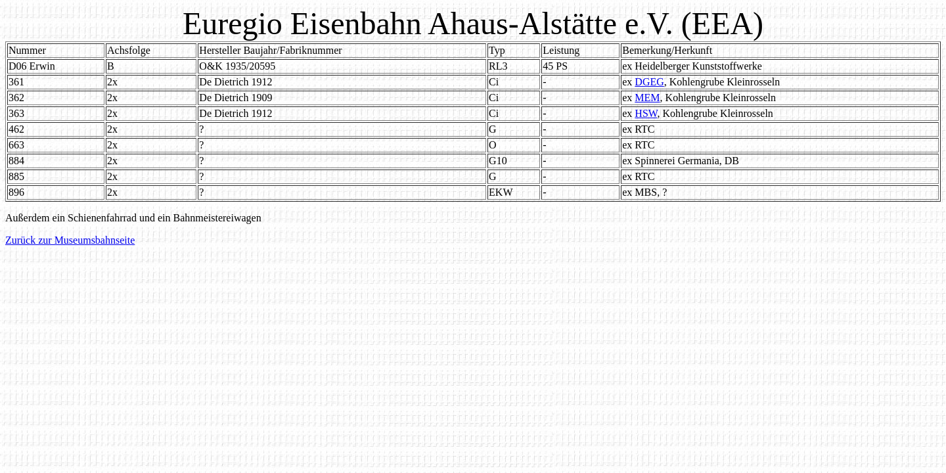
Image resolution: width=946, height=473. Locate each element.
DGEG (649, 81)
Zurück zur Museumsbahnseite (70, 240)
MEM (647, 97)
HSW (646, 113)
